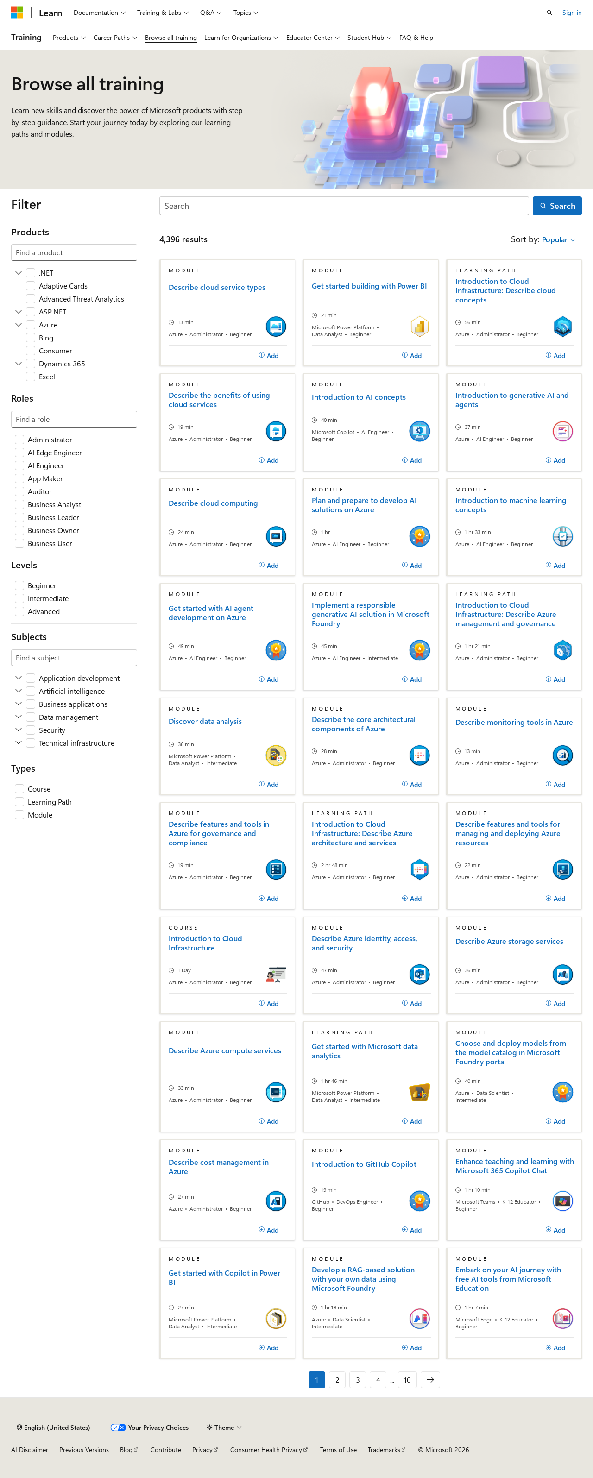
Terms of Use (338, 1449)
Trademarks (384, 1449)
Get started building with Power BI (369, 285)
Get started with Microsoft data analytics (365, 1051)
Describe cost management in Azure (219, 1166)
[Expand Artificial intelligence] (18, 691)
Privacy (202, 1449)
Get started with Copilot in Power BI (224, 1277)
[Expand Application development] (18, 678)
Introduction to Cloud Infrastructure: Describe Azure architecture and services (362, 833)
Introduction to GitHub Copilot (364, 1164)
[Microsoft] (17, 12)
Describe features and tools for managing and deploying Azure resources (508, 833)
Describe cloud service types (217, 287)
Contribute (166, 1449)
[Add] (268, 355)
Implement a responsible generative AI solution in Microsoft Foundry (370, 614)
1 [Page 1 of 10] (316, 1379)
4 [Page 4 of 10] (378, 1379)
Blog (126, 1449)
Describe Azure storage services (509, 941)
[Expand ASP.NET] (18, 311)
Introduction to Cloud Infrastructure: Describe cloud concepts (505, 290)
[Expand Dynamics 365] (18, 363)
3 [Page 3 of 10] (358, 1379)
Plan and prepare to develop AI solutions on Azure (364, 505)
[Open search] (549, 12)
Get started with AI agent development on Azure (211, 613)
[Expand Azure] (18, 324)
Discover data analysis (205, 721)
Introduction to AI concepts (359, 397)
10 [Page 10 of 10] (407, 1379)
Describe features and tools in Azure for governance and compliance (219, 833)
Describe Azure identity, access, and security (364, 943)
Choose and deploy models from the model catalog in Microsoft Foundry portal (510, 1052)
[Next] (430, 1379)
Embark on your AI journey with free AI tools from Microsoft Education (508, 1279)
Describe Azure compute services (225, 1050)
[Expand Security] (18, 730)
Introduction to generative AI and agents (512, 399)
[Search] (344, 205)
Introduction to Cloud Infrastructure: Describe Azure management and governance (505, 614)
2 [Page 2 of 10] (337, 1379)
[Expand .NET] (18, 272)
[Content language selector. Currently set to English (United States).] (53, 1427)
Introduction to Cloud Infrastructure (205, 943)
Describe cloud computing (213, 503)
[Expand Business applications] (18, 704)
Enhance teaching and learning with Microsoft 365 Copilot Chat (514, 1166)
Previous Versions (84, 1449)
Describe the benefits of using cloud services (219, 399)
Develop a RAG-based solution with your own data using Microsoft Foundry (363, 1279)
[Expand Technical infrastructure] (18, 743)
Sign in (572, 12)
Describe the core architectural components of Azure (364, 724)
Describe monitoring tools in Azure (514, 722)
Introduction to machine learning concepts (511, 505)
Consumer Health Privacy (266, 1449)
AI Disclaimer (29, 1449)
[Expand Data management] (18, 717)
